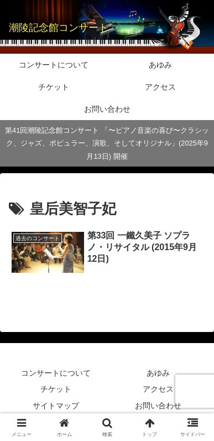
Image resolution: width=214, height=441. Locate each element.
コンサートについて (56, 373)
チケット (55, 389)
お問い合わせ (158, 405)
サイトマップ (56, 405)
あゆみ (158, 373)
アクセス (158, 389)
